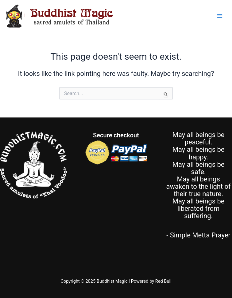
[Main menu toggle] (220, 16)
